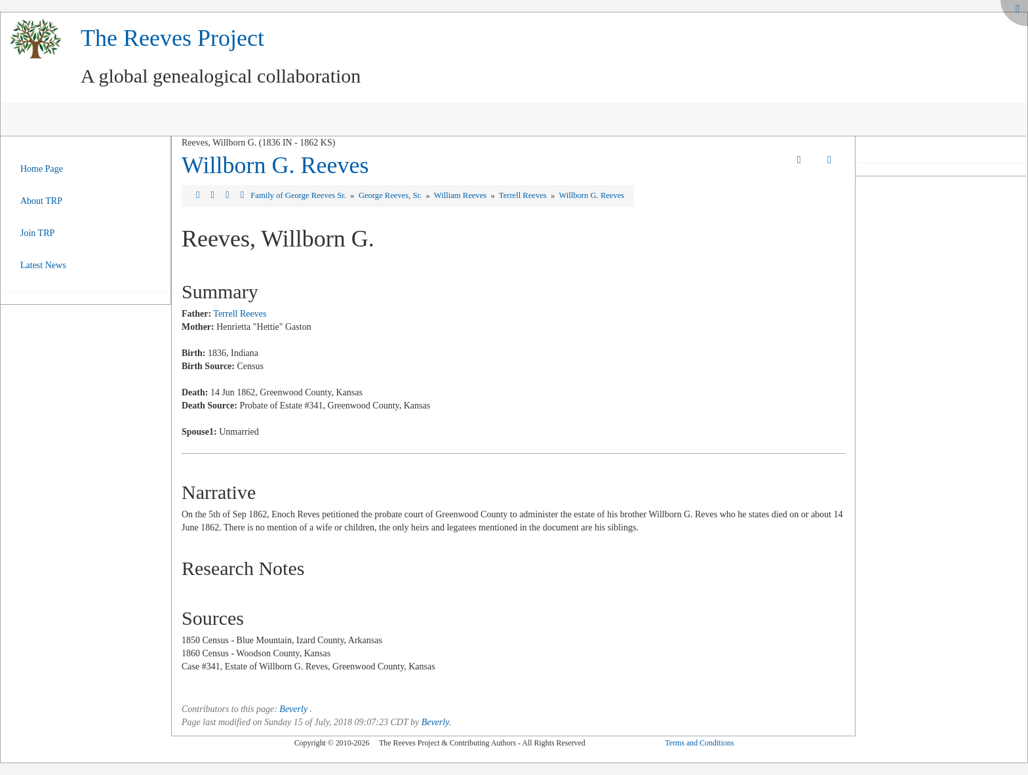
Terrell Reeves (524, 195)
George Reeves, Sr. (391, 195)
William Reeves (461, 195)
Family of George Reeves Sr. (299, 195)
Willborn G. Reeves (275, 165)
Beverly (293, 709)
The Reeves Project (172, 38)
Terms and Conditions (699, 742)
